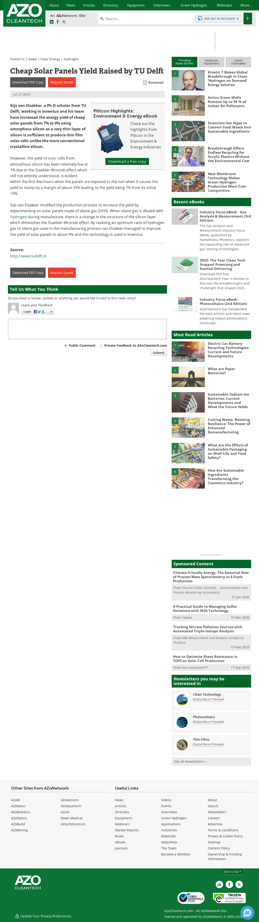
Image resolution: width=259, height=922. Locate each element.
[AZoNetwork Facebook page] (58, 22)
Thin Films (201, 739)
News (32, 59)
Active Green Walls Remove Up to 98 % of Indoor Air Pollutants (227, 101)
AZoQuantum (71, 806)
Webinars (122, 824)
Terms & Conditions (223, 830)
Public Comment (82, 345)
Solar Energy (50, 59)
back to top (233, 872)
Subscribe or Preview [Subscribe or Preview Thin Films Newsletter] (208, 744)
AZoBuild (18, 824)
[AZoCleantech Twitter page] (64, 22)
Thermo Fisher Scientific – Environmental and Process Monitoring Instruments (210, 590)
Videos (166, 800)
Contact (214, 818)
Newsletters (217, 812)
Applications (170, 824)
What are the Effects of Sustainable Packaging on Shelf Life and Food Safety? (228, 451)
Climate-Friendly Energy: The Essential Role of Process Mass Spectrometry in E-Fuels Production (211, 576)
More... (246, 5)
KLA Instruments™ (195, 667)
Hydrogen (71, 59)
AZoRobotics (20, 812)
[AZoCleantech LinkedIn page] (52, 22)
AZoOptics (19, 818)
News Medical (71, 818)
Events (166, 806)
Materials (168, 836)
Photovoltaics (204, 717)
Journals (121, 848)
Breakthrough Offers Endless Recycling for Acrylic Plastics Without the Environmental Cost (229, 154)
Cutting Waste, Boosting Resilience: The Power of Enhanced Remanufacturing (229, 425)
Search (213, 806)
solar (52, 158)
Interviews (169, 812)
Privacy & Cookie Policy (225, 836)
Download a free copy (127, 161)
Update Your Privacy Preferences (43, 916)
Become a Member (175, 854)
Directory (122, 812)
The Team (169, 848)
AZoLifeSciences (73, 824)
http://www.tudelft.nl (28, 256)
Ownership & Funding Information (225, 856)
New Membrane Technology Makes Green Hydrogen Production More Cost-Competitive (227, 182)
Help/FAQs (169, 842)
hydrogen (18, 216)
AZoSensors (70, 800)
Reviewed (156, 82)
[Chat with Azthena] (247, 913)
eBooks (120, 842)
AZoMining (19, 830)
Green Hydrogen (174, 818)
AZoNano (18, 806)
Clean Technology (207, 694)
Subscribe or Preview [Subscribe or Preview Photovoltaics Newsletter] (208, 722)
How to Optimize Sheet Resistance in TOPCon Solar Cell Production (205, 658)
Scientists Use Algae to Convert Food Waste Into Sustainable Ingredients (229, 127)
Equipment (123, 818)
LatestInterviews (238, 61)
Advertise (215, 824)
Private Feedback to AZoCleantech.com (135, 345)
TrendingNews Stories (184, 61)
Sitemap (214, 842)
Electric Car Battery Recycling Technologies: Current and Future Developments (228, 349)
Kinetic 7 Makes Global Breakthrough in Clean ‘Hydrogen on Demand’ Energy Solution (228, 78)
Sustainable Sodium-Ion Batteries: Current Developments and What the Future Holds (228, 400)
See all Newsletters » (190, 761)
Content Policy (219, 848)
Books (119, 836)
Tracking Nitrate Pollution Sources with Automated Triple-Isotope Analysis (207, 628)
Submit (158, 352)
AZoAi (65, 812)
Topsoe (187, 617)
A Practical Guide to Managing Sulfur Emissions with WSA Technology (205, 608)
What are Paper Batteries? (221, 370)
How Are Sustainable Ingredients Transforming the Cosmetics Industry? (226, 476)
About (212, 800)
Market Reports (127, 830)
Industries (169, 830)
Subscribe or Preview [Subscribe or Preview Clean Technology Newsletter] (208, 699)
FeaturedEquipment (211, 61)
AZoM (15, 800)
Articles (120, 806)
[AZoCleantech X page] (239, 884)
